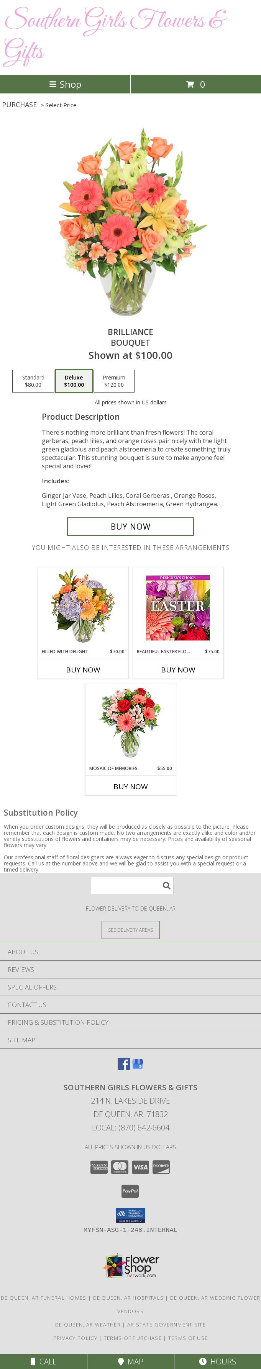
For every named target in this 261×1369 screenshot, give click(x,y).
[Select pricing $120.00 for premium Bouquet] (114, 381)
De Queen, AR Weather (88, 1324)
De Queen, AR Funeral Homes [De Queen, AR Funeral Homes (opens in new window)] (44, 1297)
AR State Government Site (166, 1324)
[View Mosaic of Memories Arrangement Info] (130, 725)
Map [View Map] (130, 1361)
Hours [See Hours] (217, 1361)
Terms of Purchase (133, 1338)
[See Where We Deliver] (131, 929)
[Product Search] (132, 885)
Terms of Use (188, 1338)
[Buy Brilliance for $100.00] (130, 526)
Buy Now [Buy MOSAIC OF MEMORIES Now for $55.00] (130, 787)
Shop (65, 84)
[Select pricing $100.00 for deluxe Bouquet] (74, 381)
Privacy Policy (75, 1338)
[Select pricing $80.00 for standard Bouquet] (33, 381)
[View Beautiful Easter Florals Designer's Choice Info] (178, 608)
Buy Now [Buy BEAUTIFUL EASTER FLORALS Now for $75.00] (178, 670)
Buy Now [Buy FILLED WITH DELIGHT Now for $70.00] (83, 670)
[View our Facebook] (124, 1067)
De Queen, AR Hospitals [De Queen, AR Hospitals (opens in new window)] (128, 1297)
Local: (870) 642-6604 (130, 1127)
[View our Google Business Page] (137, 1067)
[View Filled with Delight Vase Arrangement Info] (83, 608)
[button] (130, 1215)
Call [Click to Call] (43, 1361)
